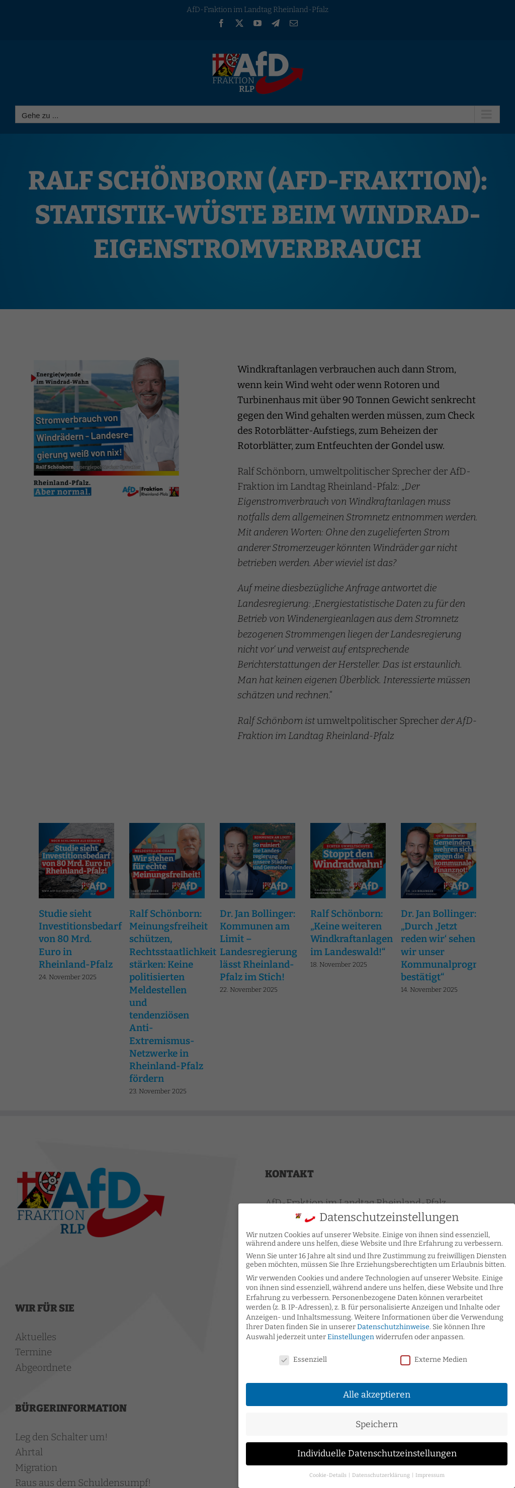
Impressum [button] (430, 1474)
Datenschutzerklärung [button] (381, 1474)
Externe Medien (433, 1358)
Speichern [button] (377, 1423)
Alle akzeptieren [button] (376, 1393)
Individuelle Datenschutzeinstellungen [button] (377, 1452)
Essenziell (303, 1358)
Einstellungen (350, 1336)
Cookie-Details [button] (328, 1474)
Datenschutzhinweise (393, 1326)
